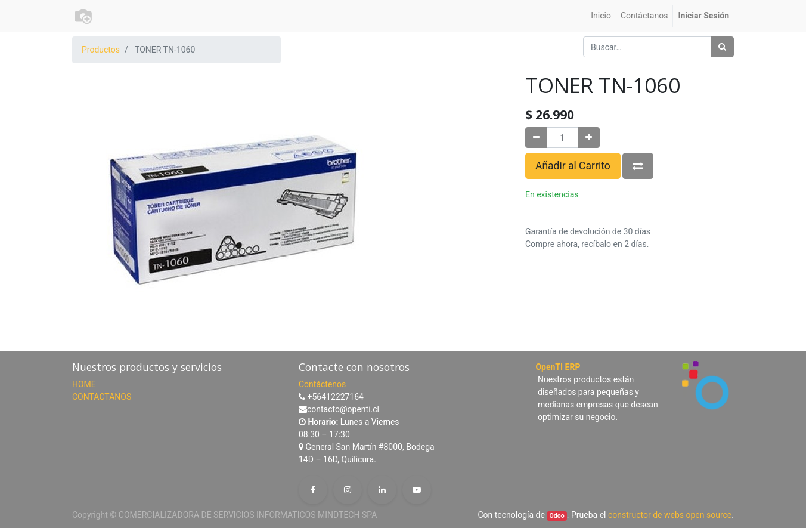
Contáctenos (322, 384)
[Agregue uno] (589, 137)
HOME (84, 384)
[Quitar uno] (536, 137)
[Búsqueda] (722, 46)
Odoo (557, 516)
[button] (637, 166)
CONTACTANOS (101, 397)
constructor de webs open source (669, 515)
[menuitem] (601, 16)
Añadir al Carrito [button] (572, 166)
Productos (101, 49)
